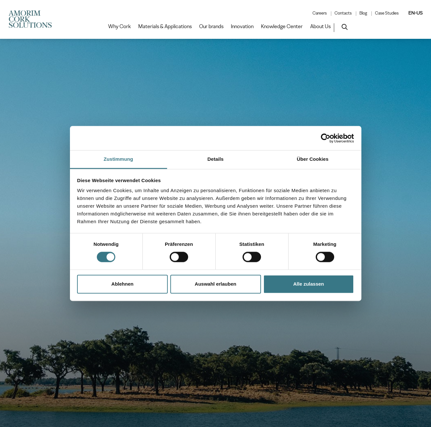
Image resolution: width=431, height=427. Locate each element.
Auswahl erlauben (215, 284)
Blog (363, 13)
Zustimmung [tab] (118, 159)
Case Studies (387, 13)
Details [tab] (216, 159)
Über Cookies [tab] (313, 159)
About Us (320, 26)
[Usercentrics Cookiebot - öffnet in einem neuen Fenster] (325, 138)
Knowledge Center (282, 26)
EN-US (415, 13)
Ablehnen (122, 284)
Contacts (343, 13)
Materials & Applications (165, 26)
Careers (319, 13)
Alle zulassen (308, 284)
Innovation (242, 26)
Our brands (211, 26)
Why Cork (119, 26)
